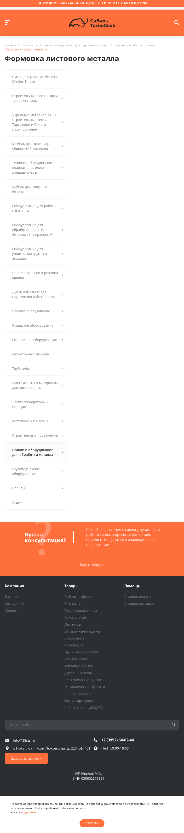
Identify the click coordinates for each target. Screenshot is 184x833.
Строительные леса (80, 610)
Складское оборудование (37, 325)
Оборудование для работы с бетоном (37, 208)
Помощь (132, 585)
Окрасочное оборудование (37, 339)
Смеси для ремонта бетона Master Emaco (34, 79)
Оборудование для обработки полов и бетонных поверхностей (37, 230)
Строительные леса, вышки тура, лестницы (37, 98)
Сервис (11, 610)
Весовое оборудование (37, 311)
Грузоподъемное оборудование (37, 471)
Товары (71, 585)
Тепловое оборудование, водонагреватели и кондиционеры (37, 167)
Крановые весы (77, 659)
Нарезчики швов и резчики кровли (37, 275)
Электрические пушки (82, 680)
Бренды (37, 488)
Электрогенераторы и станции (37, 404)
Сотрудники (14, 603)
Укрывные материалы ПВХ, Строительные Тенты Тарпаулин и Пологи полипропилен (37, 122)
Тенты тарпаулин (78, 700)
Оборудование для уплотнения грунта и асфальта (37, 254)
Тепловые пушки (78, 666)
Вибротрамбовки (78, 596)
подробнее (28, 812)
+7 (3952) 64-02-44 (117, 740)
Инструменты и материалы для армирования (37, 385)
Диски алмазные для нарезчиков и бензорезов (37, 294)
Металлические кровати (84, 686)
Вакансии (13, 596)
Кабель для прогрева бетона (29, 189)
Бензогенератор (78, 693)
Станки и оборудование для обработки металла (37, 452)
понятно (91, 823)
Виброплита (74, 638)
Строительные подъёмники (37, 435)
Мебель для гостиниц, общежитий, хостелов (37, 146)
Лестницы (72, 624)
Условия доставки (139, 603)
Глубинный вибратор (81, 652)
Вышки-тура (74, 603)
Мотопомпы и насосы (37, 421)
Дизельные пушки (79, 673)
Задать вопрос (92, 564)
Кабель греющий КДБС (83, 707)
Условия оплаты (137, 596)
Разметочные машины (31, 354)
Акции (17, 502)
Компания (14, 585)
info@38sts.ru (24, 740)
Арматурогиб (75, 617)
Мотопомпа (74, 645)
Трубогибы (37, 368)
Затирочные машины (82, 631)
